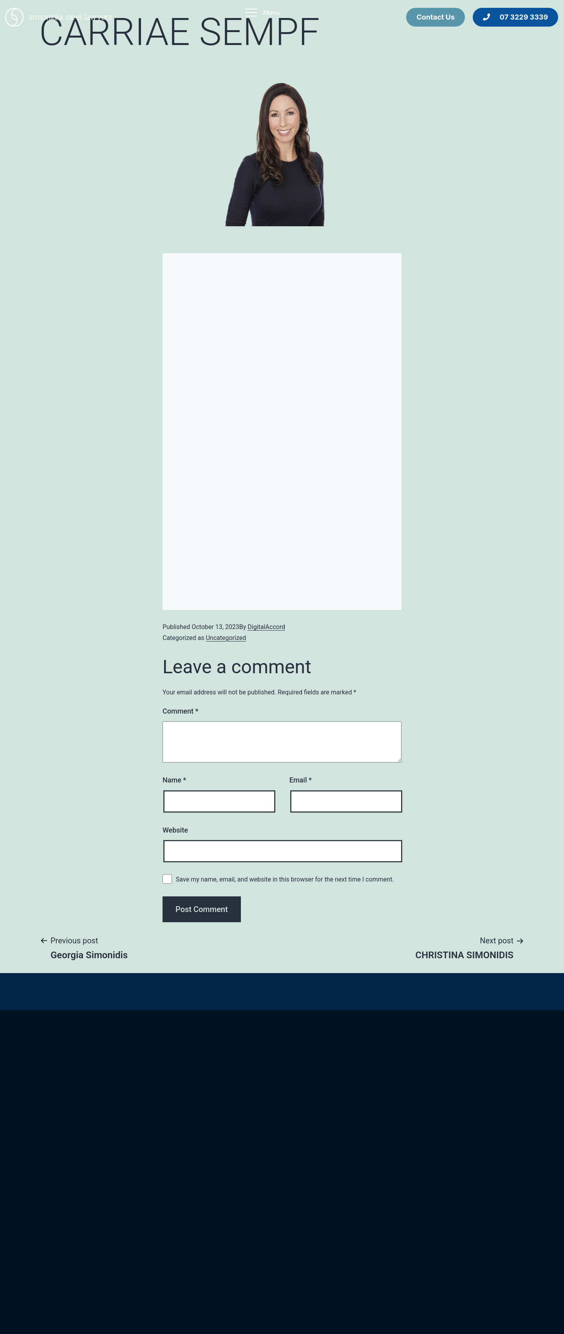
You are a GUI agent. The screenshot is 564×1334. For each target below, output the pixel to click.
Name (174, 780)
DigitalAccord (266, 627)
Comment (180, 711)
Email (300, 780)
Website (175, 830)
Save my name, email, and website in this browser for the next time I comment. (285, 879)
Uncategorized (226, 638)
